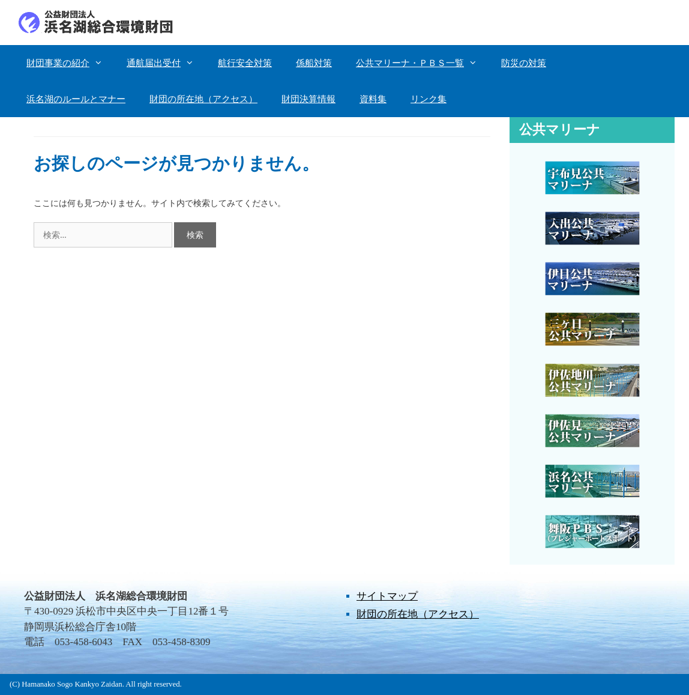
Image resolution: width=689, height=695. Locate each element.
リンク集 (429, 99)
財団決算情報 (308, 99)
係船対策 (314, 63)
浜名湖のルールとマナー (75, 99)
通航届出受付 (166, 63)
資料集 (373, 99)
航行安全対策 (245, 63)
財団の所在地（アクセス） (203, 99)
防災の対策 (523, 63)
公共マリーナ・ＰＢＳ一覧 (422, 63)
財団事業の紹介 (70, 63)
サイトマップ (387, 596)
